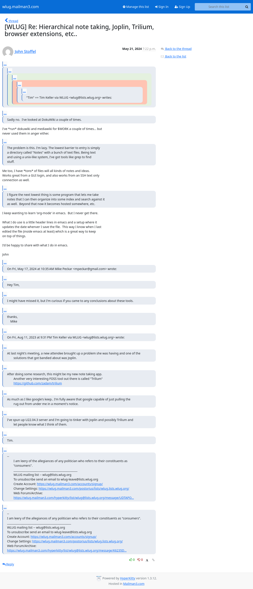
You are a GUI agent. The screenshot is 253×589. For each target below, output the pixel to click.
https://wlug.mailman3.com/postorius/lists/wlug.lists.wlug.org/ (84, 488)
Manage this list (136, 7)
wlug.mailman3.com (20, 6)
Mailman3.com (133, 584)
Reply (8, 564)
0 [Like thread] (132, 559)
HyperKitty (127, 578)
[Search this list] (219, 7)
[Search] (247, 7)
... (5, 63)
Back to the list (173, 56)
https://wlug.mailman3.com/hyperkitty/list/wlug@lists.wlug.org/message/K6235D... (67, 550)
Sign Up (182, 7)
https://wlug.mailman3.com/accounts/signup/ (70, 484)
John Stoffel (25, 51)
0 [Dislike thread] (140, 559)
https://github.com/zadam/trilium (38, 383)
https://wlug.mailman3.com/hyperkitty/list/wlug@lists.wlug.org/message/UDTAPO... (74, 498)
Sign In (162, 7)
